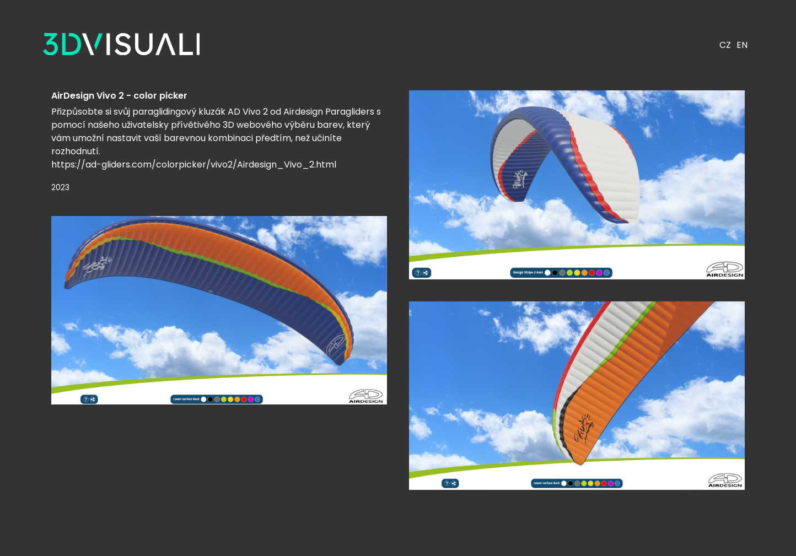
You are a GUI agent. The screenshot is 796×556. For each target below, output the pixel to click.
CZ (725, 45)
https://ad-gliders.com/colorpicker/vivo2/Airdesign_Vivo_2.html (193, 164)
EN (741, 45)
